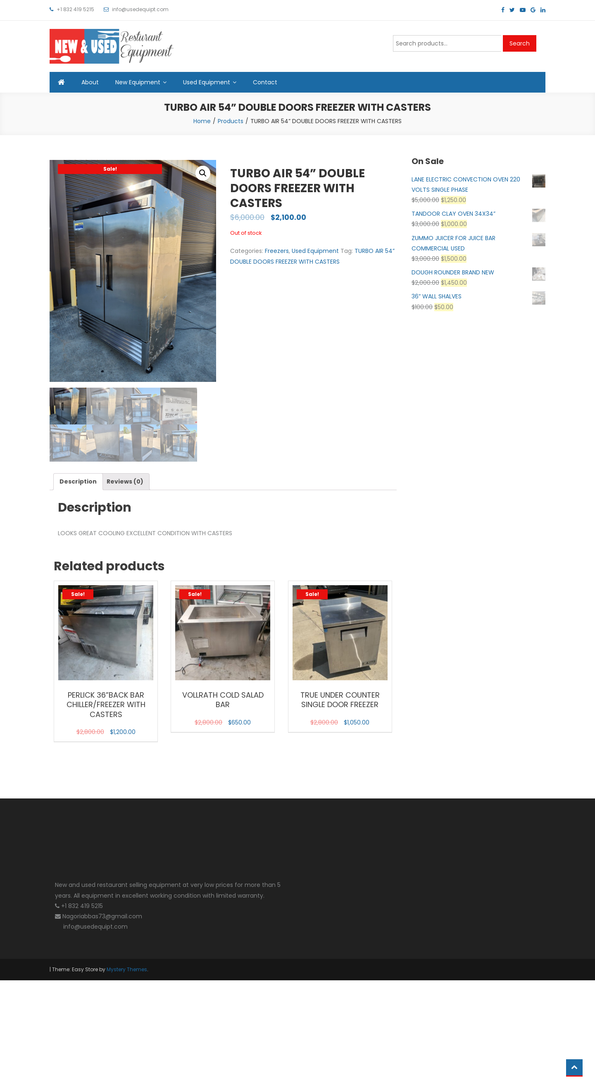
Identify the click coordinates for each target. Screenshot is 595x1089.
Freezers (277, 251)
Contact (265, 82)
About (90, 82)
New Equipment (137, 82)
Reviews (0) (125, 481)
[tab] (78, 481)
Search (519, 43)
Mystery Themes (127, 969)
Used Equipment (206, 82)
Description (78, 481)
